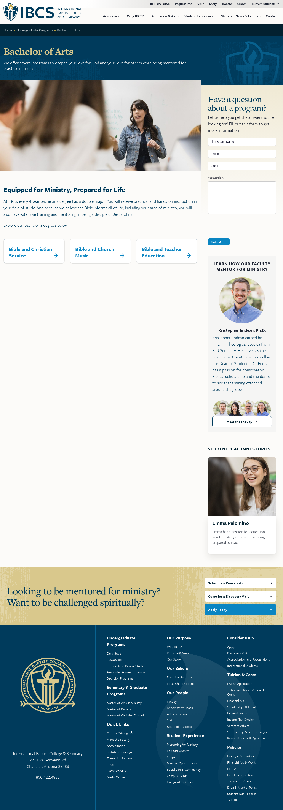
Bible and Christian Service (30, 252)
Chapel (171, 757)
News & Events (246, 16)
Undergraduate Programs (35, 30)
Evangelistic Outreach (181, 782)
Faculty (172, 701)
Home (7, 30)
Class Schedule (117, 771)
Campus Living (176, 776)
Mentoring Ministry (182, 744)
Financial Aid (235, 700)
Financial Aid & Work (241, 762)
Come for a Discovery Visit (228, 596)
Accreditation (116, 745)
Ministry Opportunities (182, 763)
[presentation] (241, 226)
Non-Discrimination (240, 775)
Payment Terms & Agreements (248, 738)
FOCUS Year (115, 659)
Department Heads (180, 707)
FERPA (231, 768)
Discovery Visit (237, 653)
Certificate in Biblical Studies (126, 666)
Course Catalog (117, 733)
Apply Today (217, 609)
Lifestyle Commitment (242, 756)
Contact (272, 16)
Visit (200, 4)
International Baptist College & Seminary (47, 760)
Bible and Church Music (94, 252)
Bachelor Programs (120, 678)
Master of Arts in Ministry (124, 703)
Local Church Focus (180, 683)
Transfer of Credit (239, 781)
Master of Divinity (119, 709)
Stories (226, 16)
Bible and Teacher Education (162, 252)
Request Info (183, 4)
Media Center (116, 777)
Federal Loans (237, 713)
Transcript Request (119, 758)
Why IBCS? (174, 647)
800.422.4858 (160, 4)
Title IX (232, 800)
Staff (170, 720)
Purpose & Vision (178, 653)
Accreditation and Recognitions (248, 659)
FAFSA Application (239, 683)
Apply (213, 4)
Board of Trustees (179, 726)
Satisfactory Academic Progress (248, 732)
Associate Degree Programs (126, 672)
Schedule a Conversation (227, 583)
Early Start (114, 653)
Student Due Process (241, 793)
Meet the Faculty (240, 421)
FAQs (110, 764)
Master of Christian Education (127, 715)
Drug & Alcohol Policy (242, 787)
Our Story (174, 659)
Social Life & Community (184, 769)
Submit (216, 242)
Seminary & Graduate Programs (127, 690)
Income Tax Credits (240, 719)
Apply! (231, 647)
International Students (242, 665)
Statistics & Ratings (119, 752)
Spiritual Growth (178, 750)
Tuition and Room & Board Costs (245, 692)
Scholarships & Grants (242, 707)
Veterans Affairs (238, 725)
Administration (177, 714)
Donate (227, 4)
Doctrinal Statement (181, 677)
